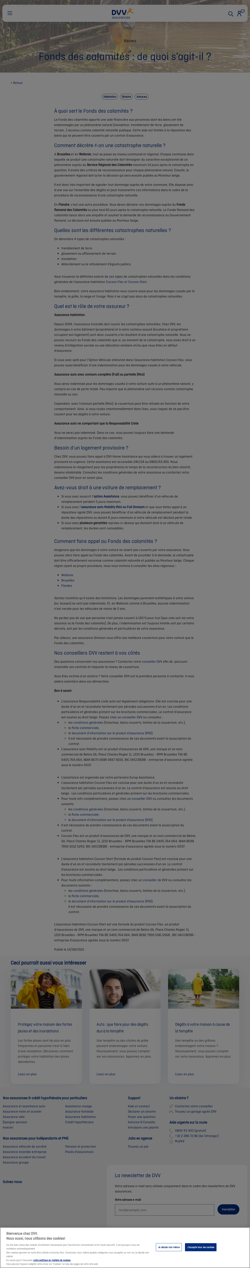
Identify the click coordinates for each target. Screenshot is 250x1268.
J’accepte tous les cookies (200, 1250)
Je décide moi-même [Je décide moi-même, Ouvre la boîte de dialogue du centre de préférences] (168, 1250)
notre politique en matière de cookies (52, 1263)
